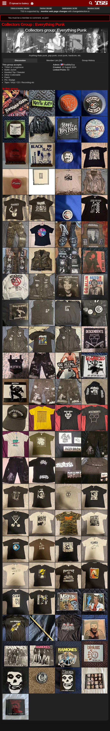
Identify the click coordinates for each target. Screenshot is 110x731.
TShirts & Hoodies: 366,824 (20, 8)
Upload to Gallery (20, 3)
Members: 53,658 (93, 8)
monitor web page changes (54, 11)
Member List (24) (54, 60)
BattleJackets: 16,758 (69, 8)
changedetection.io (81, 11)
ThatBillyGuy (68, 64)
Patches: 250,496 (46, 8)
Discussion (20, 60)
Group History (88, 60)
